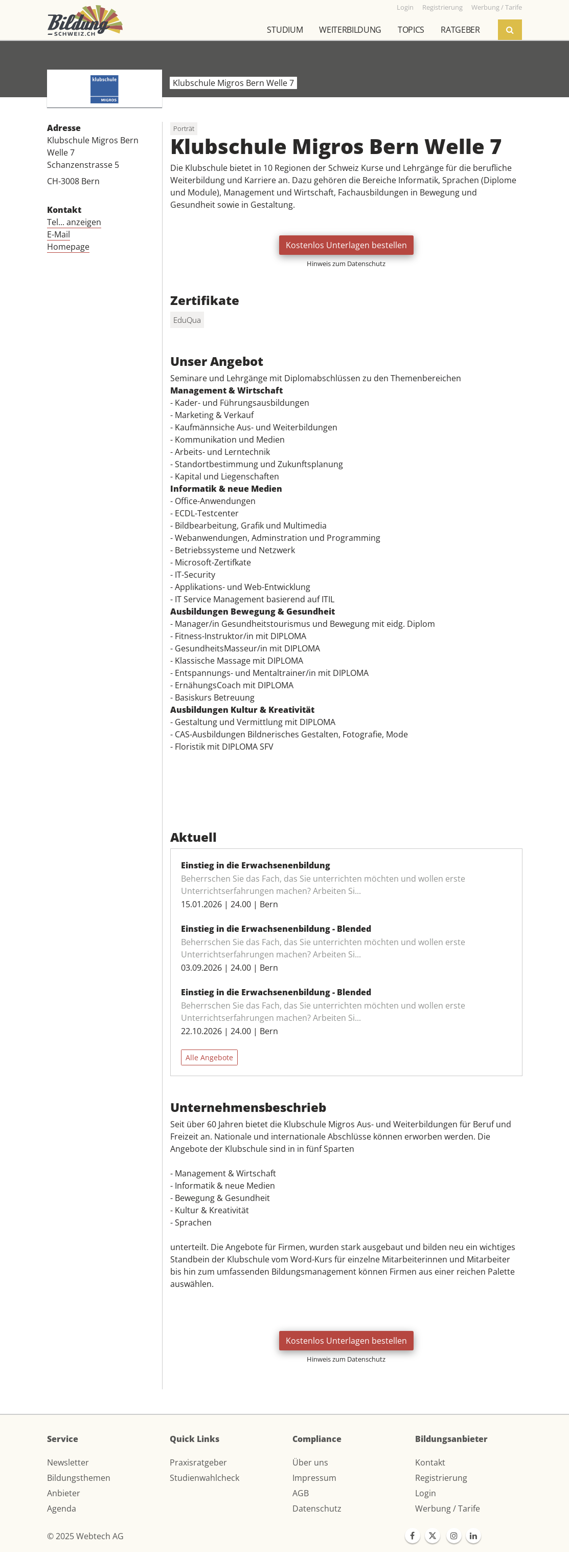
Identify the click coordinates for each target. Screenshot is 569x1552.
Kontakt (430, 1462)
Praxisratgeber (198, 1462)
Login (425, 1493)
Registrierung (441, 1477)
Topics (411, 29)
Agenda (61, 1508)
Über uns (310, 1462)
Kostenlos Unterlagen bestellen (346, 245)
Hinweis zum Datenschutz (346, 263)
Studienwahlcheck (204, 1477)
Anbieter (63, 1493)
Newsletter (68, 1462)
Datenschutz (317, 1508)
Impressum (314, 1477)
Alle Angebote (209, 1057)
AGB (300, 1493)
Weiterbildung (350, 29)
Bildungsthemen (78, 1477)
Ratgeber (460, 29)
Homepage (68, 246)
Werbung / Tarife (447, 1508)
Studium (285, 29)
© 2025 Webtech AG (85, 1536)
